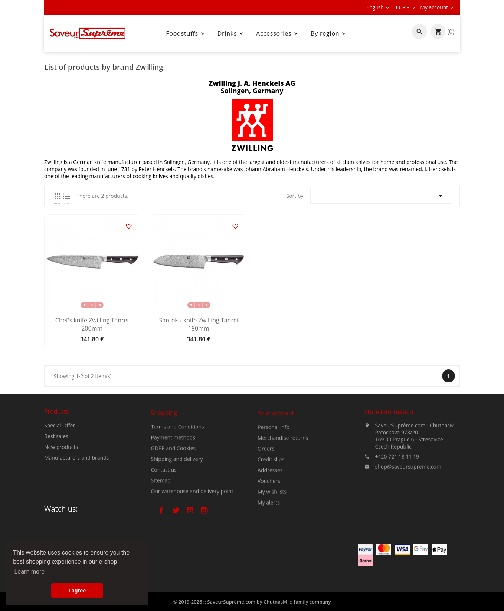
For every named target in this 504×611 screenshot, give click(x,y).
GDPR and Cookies (173, 496)
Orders (266, 502)
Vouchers (269, 535)
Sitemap (161, 528)
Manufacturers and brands (76, 488)
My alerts (269, 556)
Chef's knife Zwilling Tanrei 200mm (92, 324)
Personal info (273, 481)
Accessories (277, 33)
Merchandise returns (283, 492)
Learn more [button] (29, 571)
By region (329, 33)
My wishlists (272, 545)
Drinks (231, 33)
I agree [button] (77, 591)
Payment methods (173, 485)
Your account (276, 467)
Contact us (164, 518)
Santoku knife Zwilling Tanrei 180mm (198, 324)
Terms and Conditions (177, 475)
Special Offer (59, 456)
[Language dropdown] (378, 7)
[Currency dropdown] (406, 7)
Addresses (270, 524)
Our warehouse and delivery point (192, 539)
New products (61, 477)
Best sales (56, 466)
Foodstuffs (186, 33)
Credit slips (271, 513)
